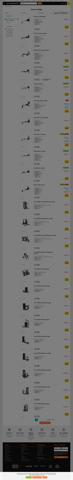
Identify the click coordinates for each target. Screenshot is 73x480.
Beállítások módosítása (37, 477)
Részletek (45, 477)
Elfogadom (28, 477)
